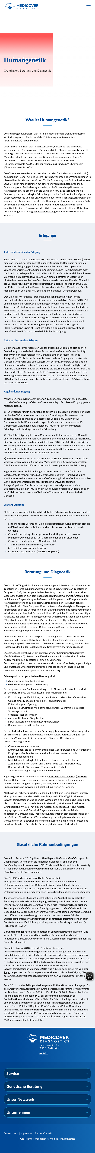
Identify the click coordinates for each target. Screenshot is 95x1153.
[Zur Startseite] (22, 6)
